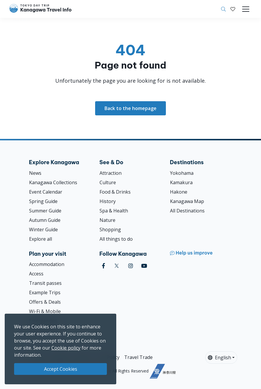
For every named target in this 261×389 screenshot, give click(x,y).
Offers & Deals (45, 302)
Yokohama (181, 173)
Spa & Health (114, 210)
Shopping (110, 229)
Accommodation (46, 264)
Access (36, 273)
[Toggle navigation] (246, 9)
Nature (107, 220)
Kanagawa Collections (53, 182)
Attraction (111, 173)
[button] (232, 9)
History (108, 201)
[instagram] (130, 266)
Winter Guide (43, 229)
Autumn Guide (44, 220)
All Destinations (187, 210)
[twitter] (116, 266)
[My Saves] (233, 9)
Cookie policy (65, 348)
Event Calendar (45, 192)
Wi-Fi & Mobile (45, 311)
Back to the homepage (130, 108)
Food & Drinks (115, 192)
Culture (108, 182)
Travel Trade (138, 357)
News (35, 173)
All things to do (116, 239)
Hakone (178, 192)
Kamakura (181, 182)
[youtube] (144, 266)
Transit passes (45, 283)
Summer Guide (45, 210)
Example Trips (44, 292)
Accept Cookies (60, 369)
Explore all (40, 239)
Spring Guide (43, 201)
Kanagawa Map (187, 201)
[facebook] (103, 266)
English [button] (219, 357)
